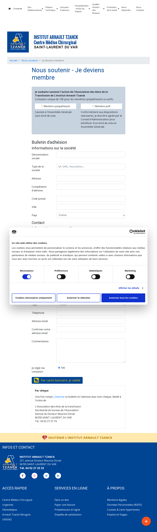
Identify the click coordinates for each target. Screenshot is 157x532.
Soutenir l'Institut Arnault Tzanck (80, 438)
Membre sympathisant (55, 106)
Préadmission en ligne (67, 509)
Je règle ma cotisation (38, 369)
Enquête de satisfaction (68, 514)
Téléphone (38, 313)
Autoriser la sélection (78, 297)
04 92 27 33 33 (34, 468)
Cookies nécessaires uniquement (33, 297)
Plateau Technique (52, 8)
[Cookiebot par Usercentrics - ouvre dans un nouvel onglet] (131, 232)
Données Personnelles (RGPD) (124, 504)
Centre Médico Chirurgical (17, 500)
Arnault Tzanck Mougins (16, 514)
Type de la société (38, 168)
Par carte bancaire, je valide (60, 380)
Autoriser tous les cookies (123, 297)
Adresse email (40, 321)
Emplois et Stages (117, 514)
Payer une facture (65, 504)
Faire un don (62, 500)
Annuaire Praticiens (64, 8)
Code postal (38, 198)
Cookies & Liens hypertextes (123, 509)
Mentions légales (117, 500)
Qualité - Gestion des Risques (98, 8)
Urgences (7, 504)
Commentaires (40, 341)
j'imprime (59, 396)
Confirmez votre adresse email (41, 331)
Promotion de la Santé (113, 8)
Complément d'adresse (39, 188)
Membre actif (101, 106)
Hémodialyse (9, 509)
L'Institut (17, 8)
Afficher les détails (129, 288)
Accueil (13, 60)
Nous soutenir (29, 60)
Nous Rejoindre (126, 8)
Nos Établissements (35, 8)
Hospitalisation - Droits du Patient (82, 8)
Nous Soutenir (140, 8)
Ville (34, 207)
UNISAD (7, 519)
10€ (61, 367)
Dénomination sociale (40, 156)
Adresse (36, 178)
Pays (34, 215)
